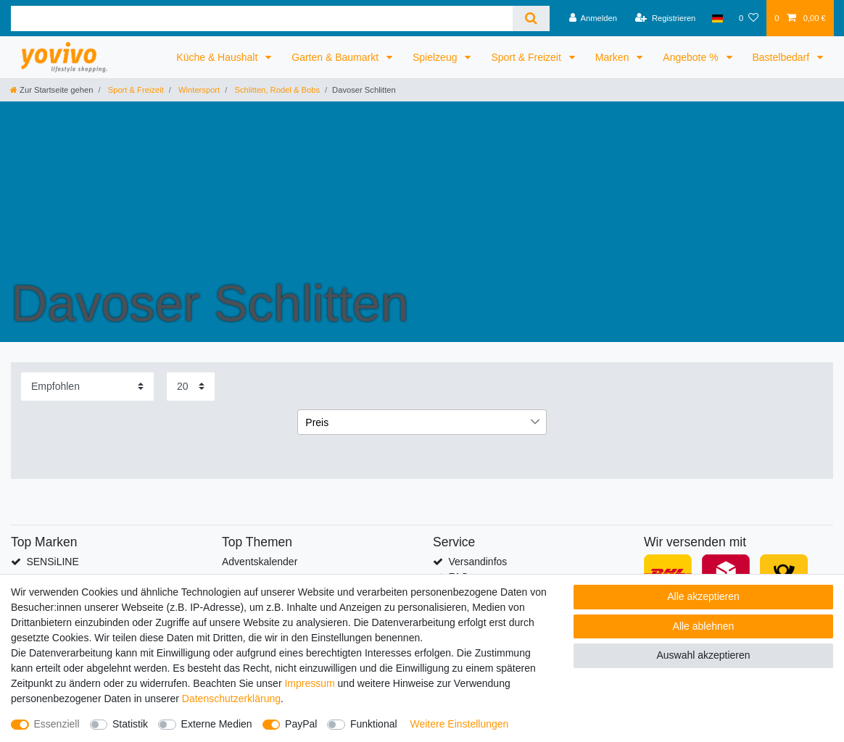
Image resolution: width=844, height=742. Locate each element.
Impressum (309, 683)
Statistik (130, 724)
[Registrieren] (665, 18)
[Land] (717, 18)
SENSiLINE (52, 561)
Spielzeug (436, 57)
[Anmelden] (592, 18)
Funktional (373, 724)
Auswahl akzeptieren (703, 655)
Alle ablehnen (704, 626)
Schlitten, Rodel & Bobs (276, 90)
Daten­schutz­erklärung (231, 698)
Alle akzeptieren (703, 596)
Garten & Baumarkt (336, 57)
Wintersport (198, 90)
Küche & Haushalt (218, 57)
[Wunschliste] (748, 18)
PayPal (301, 724)
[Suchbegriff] (262, 18)
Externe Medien (216, 724)
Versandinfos (477, 561)
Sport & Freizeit (527, 57)
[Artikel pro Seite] (191, 386)
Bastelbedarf (783, 57)
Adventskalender (259, 561)
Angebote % (692, 57)
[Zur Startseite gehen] (51, 90)
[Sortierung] (87, 386)
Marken (613, 57)
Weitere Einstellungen (459, 724)
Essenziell (57, 724)
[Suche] (531, 18)
